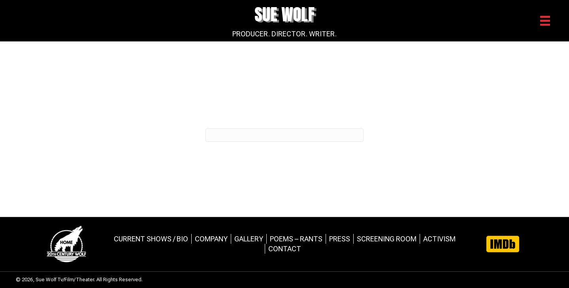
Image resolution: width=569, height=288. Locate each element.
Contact (284, 249)
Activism (439, 239)
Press (339, 239)
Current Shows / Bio (151, 239)
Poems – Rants (296, 239)
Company (211, 239)
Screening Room (386, 239)
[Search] (284, 135)
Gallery (248, 239)
